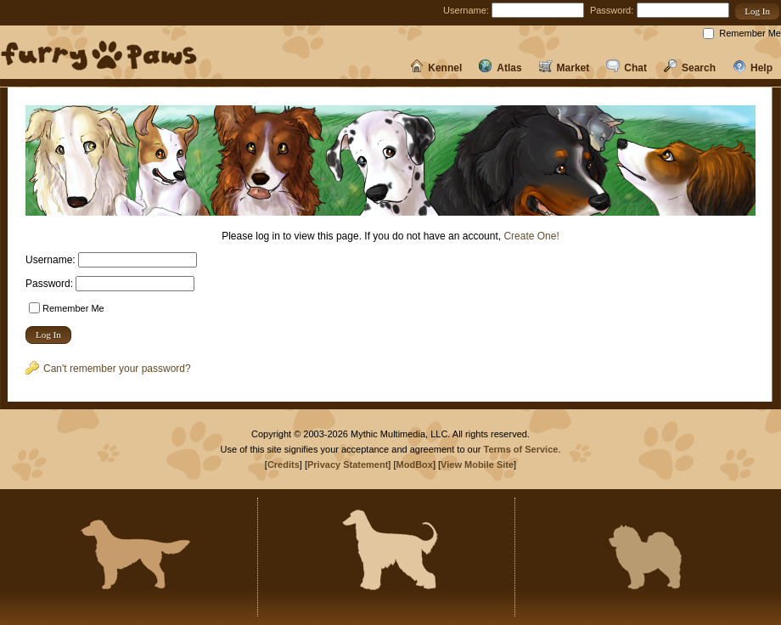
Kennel (436, 68)
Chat (626, 68)
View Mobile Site (477, 464)
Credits (283, 464)
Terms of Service (521, 449)
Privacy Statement (347, 464)
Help (753, 68)
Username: (466, 10)
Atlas (500, 68)
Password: (611, 10)
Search (690, 68)
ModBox (414, 464)
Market (564, 68)
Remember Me (750, 33)
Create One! (531, 236)
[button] (757, 11)
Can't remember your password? (108, 368)
